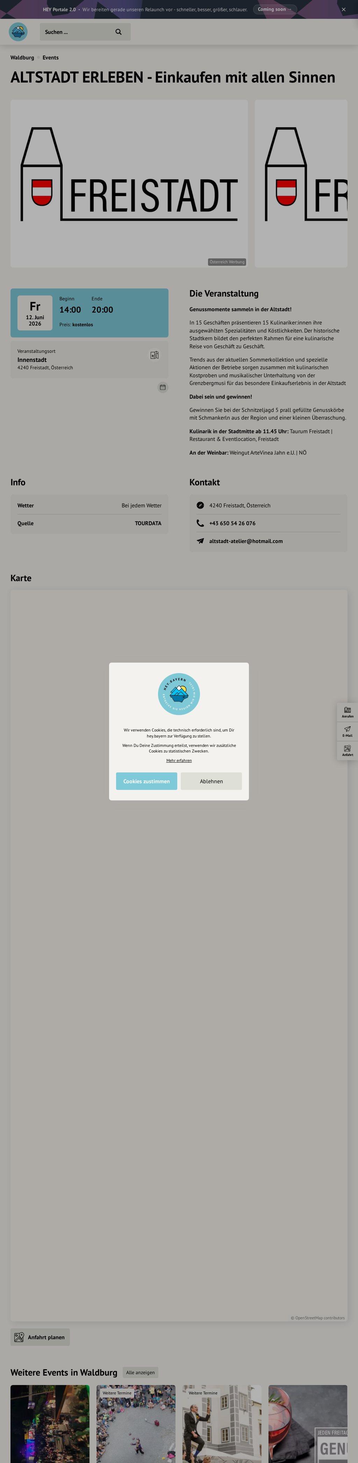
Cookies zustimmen (146, 781)
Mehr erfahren (179, 760)
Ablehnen (211, 781)
